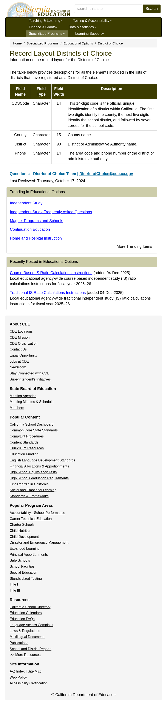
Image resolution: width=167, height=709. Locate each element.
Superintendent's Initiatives (30, 379)
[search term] (108, 9)
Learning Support (89, 33)
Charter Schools (22, 524)
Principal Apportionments (29, 554)
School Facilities (22, 566)
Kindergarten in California (29, 484)
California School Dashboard (32, 424)
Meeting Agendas (23, 396)
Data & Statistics (82, 27)
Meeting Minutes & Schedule (32, 402)
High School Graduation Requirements (39, 478)
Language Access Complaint (31, 625)
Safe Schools (20, 560)
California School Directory (30, 607)
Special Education (23, 572)
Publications (19, 643)
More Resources (27, 655)
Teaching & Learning (45, 20)
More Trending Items (134, 246)
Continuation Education (30, 229)
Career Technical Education (31, 519)
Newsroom (18, 367)
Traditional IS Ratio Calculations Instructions (48, 293)
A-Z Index (17, 671)
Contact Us (18, 349)
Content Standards (24, 442)
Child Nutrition (20, 530)
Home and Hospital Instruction (36, 238)
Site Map (34, 671)
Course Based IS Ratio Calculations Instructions (51, 273)
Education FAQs (22, 619)
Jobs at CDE (19, 361)
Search (151, 8)
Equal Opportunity (23, 355)
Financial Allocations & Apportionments (39, 466)
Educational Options (78, 43)
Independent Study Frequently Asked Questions (51, 212)
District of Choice (110, 43)
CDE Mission (19, 337)
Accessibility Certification (29, 683)
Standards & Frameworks (29, 496)
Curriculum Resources (27, 448)
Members (17, 408)
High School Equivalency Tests (33, 472)
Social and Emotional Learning (33, 490)
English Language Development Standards (42, 460)
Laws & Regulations (25, 631)
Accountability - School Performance (37, 513)
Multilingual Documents (27, 637)
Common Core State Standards (34, 430)
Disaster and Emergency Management (39, 542)
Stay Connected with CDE (29, 373)
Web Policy (18, 677)
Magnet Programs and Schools (36, 221)
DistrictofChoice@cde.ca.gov (106, 174)
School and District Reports (30, 649)
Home (17, 43)
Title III (15, 590)
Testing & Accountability (92, 20)
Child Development (24, 536)
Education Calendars (26, 613)
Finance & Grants (43, 27)
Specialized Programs (47, 33)
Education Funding (24, 454)
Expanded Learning (25, 548)
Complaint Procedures (27, 436)
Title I (14, 584)
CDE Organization (23, 343)
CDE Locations (21, 331)
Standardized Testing (26, 578)
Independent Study (26, 203)
